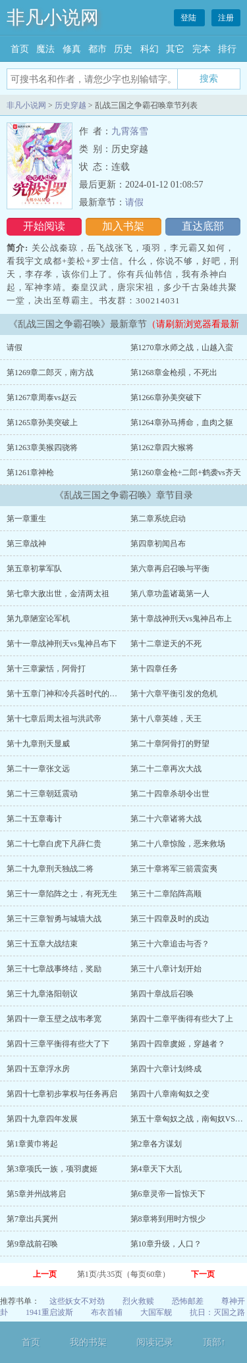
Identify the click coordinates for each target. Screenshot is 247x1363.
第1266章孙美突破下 (166, 397)
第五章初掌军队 (34, 568)
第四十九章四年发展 (42, 1118)
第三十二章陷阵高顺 (166, 893)
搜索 (209, 78)
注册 (226, 17)
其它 (175, 49)
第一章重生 (26, 518)
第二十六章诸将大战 (166, 818)
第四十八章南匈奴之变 (169, 1093)
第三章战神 (26, 543)
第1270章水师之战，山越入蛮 (181, 347)
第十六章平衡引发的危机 (173, 693)
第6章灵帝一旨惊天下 (168, 1193)
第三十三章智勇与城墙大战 (54, 918)
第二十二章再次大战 (166, 768)
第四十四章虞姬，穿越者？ (177, 1043)
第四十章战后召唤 (162, 993)
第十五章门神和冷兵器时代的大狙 (66, 693)
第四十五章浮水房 (38, 1068)
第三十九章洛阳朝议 (42, 993)
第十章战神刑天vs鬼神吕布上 (181, 618)
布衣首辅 (107, 1312)
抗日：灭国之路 (217, 1312)
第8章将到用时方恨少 (168, 1218)
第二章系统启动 (158, 518)
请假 (134, 202)
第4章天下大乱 (156, 1168)
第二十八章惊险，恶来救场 (177, 843)
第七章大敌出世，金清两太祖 (58, 593)
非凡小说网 (53, 17)
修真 (72, 49)
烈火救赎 (138, 1301)
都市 (97, 49)
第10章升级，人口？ (166, 1243)
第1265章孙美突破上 (42, 422)
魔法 (45, 49)
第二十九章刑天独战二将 (50, 868)
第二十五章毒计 (34, 818)
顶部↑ (214, 1342)
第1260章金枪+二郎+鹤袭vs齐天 (185, 472)
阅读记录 (154, 1342)
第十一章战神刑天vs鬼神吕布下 (62, 643)
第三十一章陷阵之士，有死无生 (62, 893)
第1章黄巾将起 (32, 1143)
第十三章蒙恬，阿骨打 (46, 668)
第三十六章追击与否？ (169, 943)
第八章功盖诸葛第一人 (169, 593)
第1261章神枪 (30, 472)
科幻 (149, 49)
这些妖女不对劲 (77, 1301)
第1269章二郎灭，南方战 (50, 372)
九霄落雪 (129, 131)
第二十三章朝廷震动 (42, 793)
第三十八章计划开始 (166, 968)
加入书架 (123, 226)
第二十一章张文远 (38, 768)
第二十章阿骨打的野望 (169, 743)
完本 (201, 49)
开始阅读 (44, 226)
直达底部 (203, 226)
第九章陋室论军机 (38, 618)
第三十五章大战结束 (42, 943)
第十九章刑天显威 (38, 743)
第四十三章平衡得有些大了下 (58, 1043)
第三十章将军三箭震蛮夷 (173, 868)
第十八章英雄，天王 (166, 718)
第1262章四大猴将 (162, 447)
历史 (123, 49)
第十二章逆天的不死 (166, 643)
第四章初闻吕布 (158, 543)
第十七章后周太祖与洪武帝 (54, 718)
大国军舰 (156, 1312)
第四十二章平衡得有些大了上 (181, 1018)
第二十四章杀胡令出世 (169, 793)
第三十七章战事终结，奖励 (54, 968)
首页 (20, 49)
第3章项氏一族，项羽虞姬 (52, 1168)
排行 (227, 49)
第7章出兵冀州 (32, 1218)
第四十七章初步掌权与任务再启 (62, 1093)
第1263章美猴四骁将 (42, 447)
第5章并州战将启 (36, 1193)
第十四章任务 (154, 668)
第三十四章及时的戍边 (169, 918)
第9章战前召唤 (32, 1243)
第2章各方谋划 (156, 1143)
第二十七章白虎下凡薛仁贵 (54, 843)
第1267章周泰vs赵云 (42, 397)
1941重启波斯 (49, 1312)
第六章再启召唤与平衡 (169, 568)
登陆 (189, 17)
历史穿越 (70, 105)
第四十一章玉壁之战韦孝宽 (54, 1018)
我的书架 (88, 1342)
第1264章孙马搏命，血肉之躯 (181, 422)
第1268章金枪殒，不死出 (173, 372)
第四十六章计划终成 (166, 1068)
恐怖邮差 (188, 1301)
